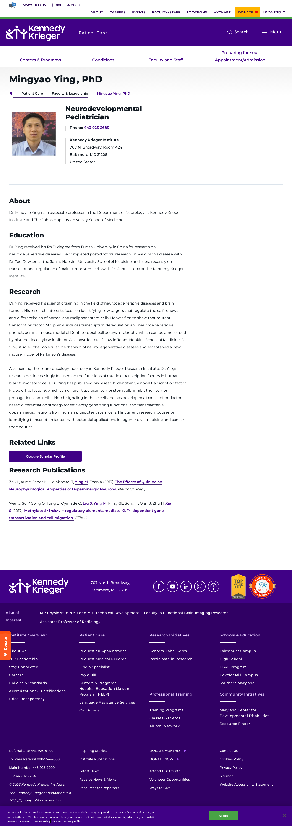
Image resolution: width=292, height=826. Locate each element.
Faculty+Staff (166, 12)
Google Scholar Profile (45, 456)
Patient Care (32, 93)
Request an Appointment (102, 651)
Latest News (89, 771)
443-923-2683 (96, 127)
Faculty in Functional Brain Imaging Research (186, 613)
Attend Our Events (164, 771)
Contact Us (229, 751)
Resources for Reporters (99, 788)
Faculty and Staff (166, 60)
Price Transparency (27, 699)
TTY (23, 776)
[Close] (285, 817)
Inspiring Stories (93, 751)
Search (241, 32)
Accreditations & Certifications (37, 691)
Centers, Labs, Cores (168, 651)
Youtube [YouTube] (172, 586)
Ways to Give (36, 5)
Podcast (213, 586)
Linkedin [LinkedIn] (186, 586)
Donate (245, 12)
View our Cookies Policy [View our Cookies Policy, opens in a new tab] (34, 823)
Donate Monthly (165, 751)
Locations (197, 12)
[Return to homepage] (35, 33)
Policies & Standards (28, 683)
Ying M (81, 482)
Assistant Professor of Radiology (70, 622)
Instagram (200, 586)
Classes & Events (164, 718)
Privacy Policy (231, 768)
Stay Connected (23, 667)
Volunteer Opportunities (169, 779)
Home (11, 93)
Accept (223, 817)
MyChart (222, 12)
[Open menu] (264, 31)
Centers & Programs (40, 60)
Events (139, 12)
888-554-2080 (68, 5)
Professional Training (170, 694)
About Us (17, 651)
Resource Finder (235, 724)
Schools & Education (240, 635)
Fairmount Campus (238, 651)
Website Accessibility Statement (246, 784)
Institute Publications (97, 759)
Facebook (158, 586)
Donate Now (161, 759)
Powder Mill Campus (239, 675)
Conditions (103, 60)
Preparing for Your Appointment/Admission (240, 56)
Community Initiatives (242, 694)
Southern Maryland (237, 683)
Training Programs (166, 710)
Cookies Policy (231, 759)
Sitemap (227, 776)
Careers (118, 12)
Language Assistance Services (107, 702)
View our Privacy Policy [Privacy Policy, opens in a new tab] (66, 823)
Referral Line (31, 750)
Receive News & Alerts (97, 779)
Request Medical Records (103, 659)
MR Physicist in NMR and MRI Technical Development (89, 613)
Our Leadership (23, 659)
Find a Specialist (94, 667)
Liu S (87, 503)
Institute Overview (28, 635)
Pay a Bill (87, 675)
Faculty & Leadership (70, 93)
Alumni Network (164, 726)
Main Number (32, 767)
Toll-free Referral (34, 759)
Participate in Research (171, 659)
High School (231, 659)
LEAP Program (233, 667)
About (97, 12)
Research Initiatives (169, 635)
